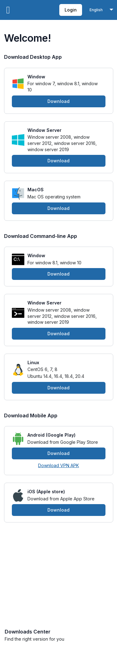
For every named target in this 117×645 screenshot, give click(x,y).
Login (71, 9)
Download (58, 101)
